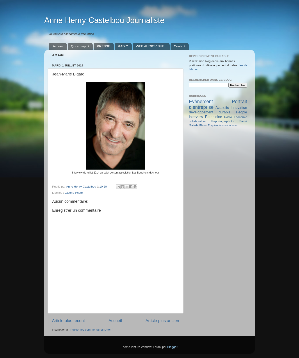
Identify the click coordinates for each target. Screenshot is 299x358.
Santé (243, 121)
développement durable (210, 112)
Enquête (213, 125)
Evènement (201, 101)
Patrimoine (213, 117)
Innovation (239, 107)
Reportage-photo (222, 121)
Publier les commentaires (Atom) (91, 329)
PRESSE (103, 46)
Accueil (58, 46)
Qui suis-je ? (80, 46)
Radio (228, 117)
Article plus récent (68, 320)
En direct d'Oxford (228, 125)
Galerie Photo (74, 192)
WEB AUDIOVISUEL (151, 46)
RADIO (123, 46)
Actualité (222, 107)
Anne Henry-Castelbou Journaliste (104, 20)
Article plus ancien (162, 320)
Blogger (172, 347)
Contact (179, 46)
